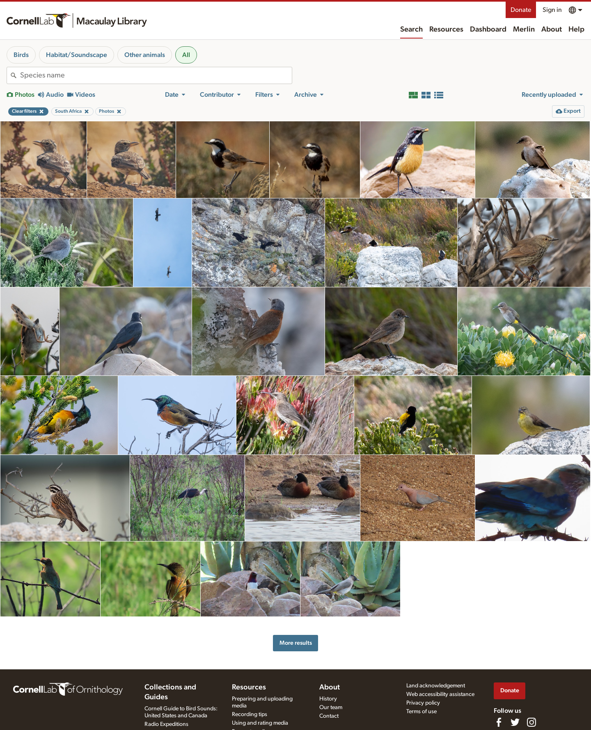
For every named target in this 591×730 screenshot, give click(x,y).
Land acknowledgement (435, 686)
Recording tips (249, 714)
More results (295, 643)
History (328, 699)
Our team (330, 707)
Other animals (144, 55)
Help (576, 29)
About (551, 29)
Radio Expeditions (166, 724)
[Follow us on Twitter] (515, 722)
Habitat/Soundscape (76, 55)
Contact (329, 716)
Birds (21, 55)
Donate (521, 10)
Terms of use (421, 711)
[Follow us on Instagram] (531, 722)
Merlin (524, 29)
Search (411, 29)
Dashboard (488, 29)
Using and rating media (260, 723)
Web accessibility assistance (440, 694)
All (186, 55)
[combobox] (156, 75)
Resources (446, 29)
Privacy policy (423, 703)
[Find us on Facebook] (499, 722)
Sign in (552, 10)
